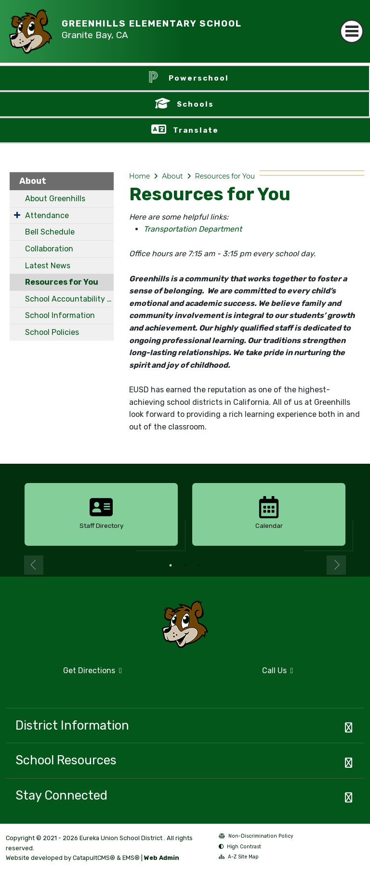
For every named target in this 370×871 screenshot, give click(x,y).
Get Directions (64, 674)
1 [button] (170, 565)
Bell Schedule (50, 231)
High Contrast (244, 846)
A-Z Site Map (239, 858)
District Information (72, 725)
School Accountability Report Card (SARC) (69, 299)
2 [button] (185, 565)
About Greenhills (55, 198)
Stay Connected (61, 795)
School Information (60, 315)
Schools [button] (195, 104)
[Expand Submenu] (17, 214)
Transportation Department (193, 229)
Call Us (242, 674)
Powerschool (199, 78)
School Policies (52, 332)
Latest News (47, 265)
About (32, 181)
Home (139, 176)
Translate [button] (196, 130)
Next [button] (336, 565)
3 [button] (199, 565)
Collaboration (49, 248)
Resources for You (61, 282)
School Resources (66, 760)
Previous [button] (33, 565)
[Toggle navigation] (351, 23)
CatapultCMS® (94, 857)
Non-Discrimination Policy (256, 837)
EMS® (131, 857)
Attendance (47, 215)
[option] (101, 515)
